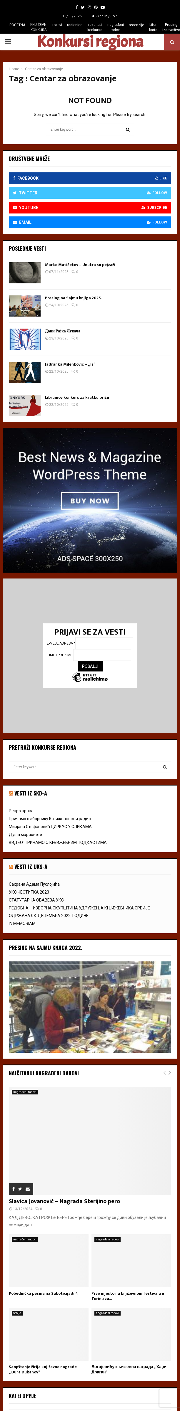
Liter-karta (153, 27)
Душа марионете (25, 834)
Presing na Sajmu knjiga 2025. (73, 298)
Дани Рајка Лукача (62, 331)
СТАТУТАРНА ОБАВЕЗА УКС (36, 900)
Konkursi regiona (90, 42)
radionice (74, 25)
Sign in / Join (105, 16)
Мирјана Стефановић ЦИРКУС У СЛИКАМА (50, 826)
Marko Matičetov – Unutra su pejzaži (80, 264)
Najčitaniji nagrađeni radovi (44, 1073)
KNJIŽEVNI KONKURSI (38, 27)
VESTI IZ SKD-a (30, 793)
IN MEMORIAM (22, 923)
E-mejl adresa (61, 643)
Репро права (21, 810)
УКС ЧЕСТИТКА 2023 (29, 892)
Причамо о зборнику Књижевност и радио (50, 818)
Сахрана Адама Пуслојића (34, 884)
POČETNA (17, 25)
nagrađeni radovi (115, 27)
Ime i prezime (61, 655)
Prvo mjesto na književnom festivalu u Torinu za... (127, 1296)
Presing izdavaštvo (171, 27)
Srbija (17, 1313)
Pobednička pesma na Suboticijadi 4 (43, 1293)
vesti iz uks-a (30, 866)
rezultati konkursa (94, 27)
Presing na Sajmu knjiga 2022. (45, 947)
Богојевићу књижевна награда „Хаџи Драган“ (128, 1369)
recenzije (136, 25)
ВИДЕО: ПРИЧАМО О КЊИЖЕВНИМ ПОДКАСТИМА (58, 842)
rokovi (57, 25)
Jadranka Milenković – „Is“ (70, 364)
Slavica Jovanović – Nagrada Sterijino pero (64, 1201)
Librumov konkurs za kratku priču (77, 397)
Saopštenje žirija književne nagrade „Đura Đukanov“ (43, 1369)
